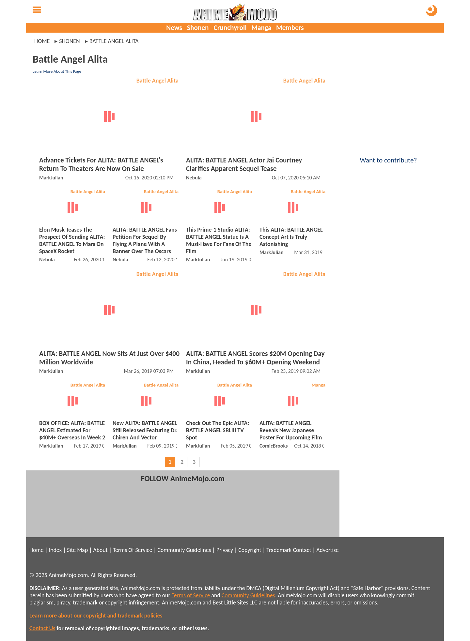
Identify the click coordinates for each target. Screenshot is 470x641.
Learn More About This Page (57, 71)
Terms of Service (191, 595)
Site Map (77, 550)
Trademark (278, 550)
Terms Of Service (132, 550)
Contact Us (42, 628)
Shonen (198, 27)
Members (290, 27)
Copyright (249, 550)
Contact (302, 550)
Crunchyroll (229, 27)
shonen (69, 41)
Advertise (327, 550)
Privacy (224, 550)
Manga (261, 27)
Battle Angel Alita (157, 80)
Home (42, 41)
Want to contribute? (388, 155)
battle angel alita (114, 41)
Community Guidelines (184, 550)
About (100, 550)
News (174, 27)
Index (55, 550)
